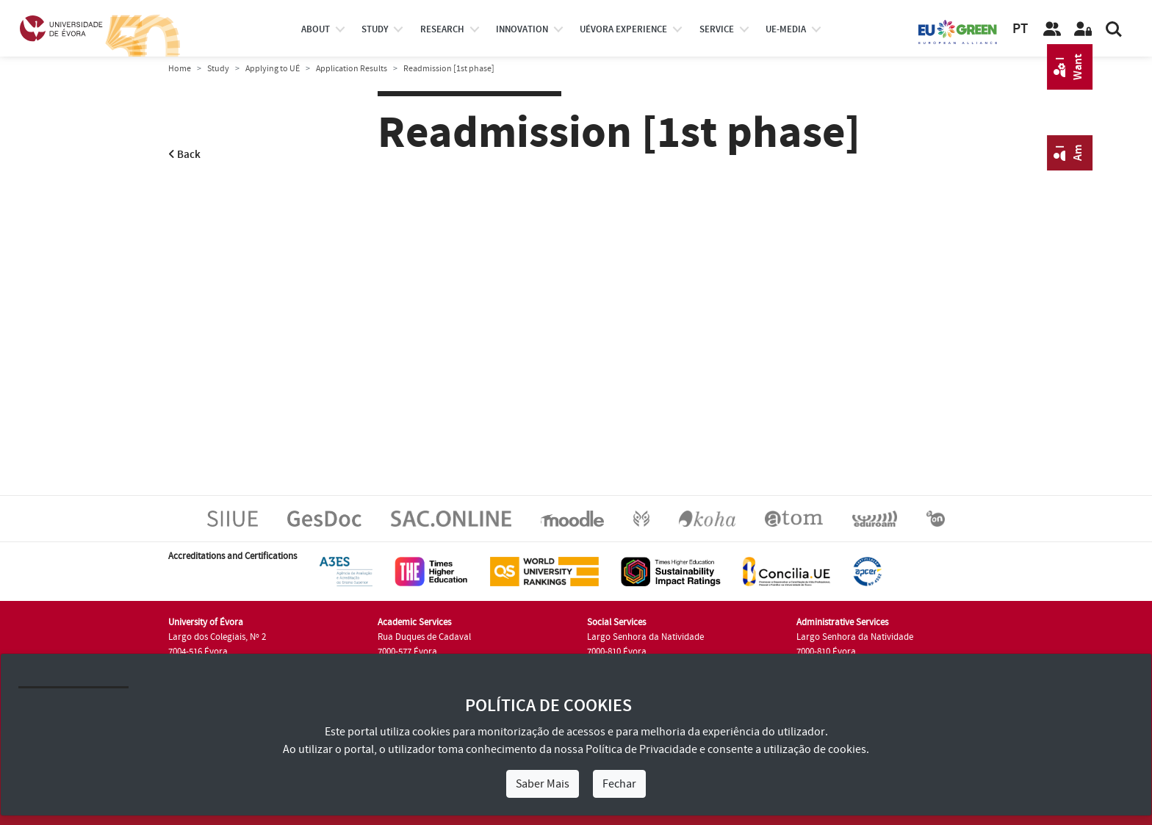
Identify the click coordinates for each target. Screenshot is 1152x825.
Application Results (351, 68)
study (374, 29)
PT (1020, 29)
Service (716, 29)
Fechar (619, 784)
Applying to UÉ (272, 68)
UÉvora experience (623, 29)
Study (218, 68)
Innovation (522, 29)
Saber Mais (542, 784)
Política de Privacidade (641, 749)
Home (179, 68)
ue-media (786, 29)
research (442, 29)
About (315, 29)
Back (184, 155)
